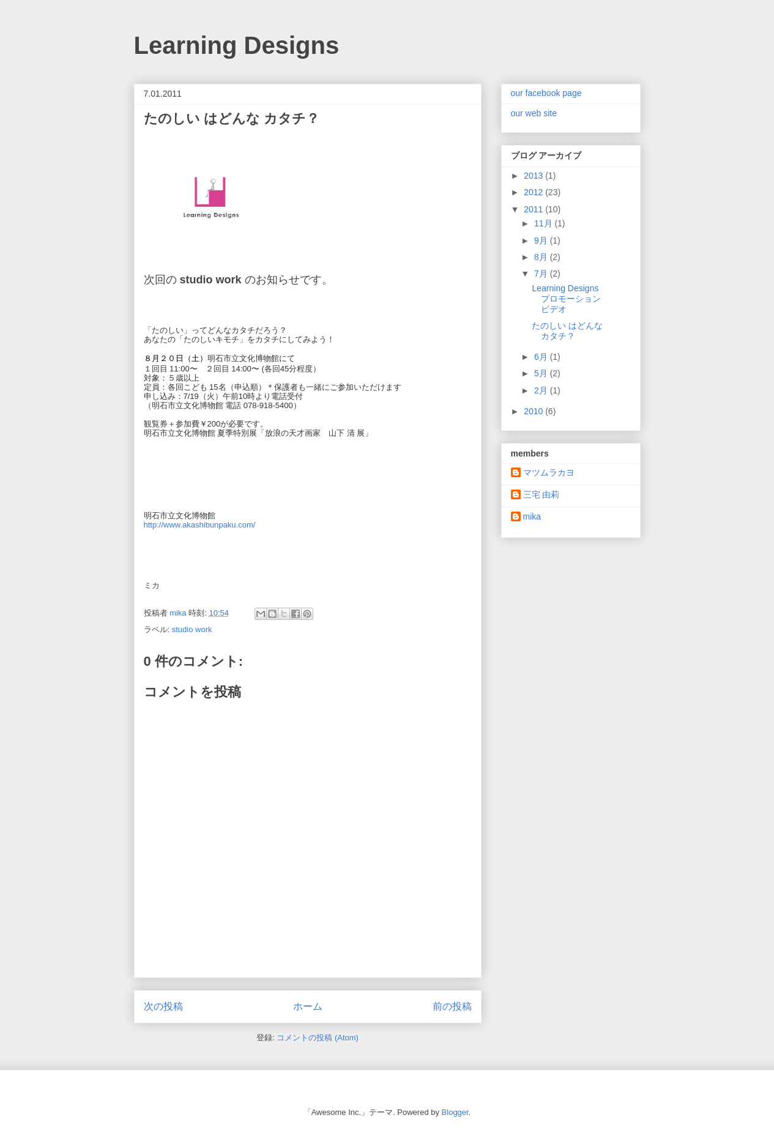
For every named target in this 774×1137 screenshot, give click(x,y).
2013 (534, 176)
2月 (542, 390)
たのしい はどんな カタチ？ (567, 331)
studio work (192, 629)
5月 (542, 373)
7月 (542, 273)
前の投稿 (452, 1006)
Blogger (455, 1112)
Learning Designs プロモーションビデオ (566, 298)
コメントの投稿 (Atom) (318, 1037)
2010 (534, 411)
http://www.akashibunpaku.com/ (200, 524)
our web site (534, 113)
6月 (542, 357)
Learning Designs (237, 45)
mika (532, 516)
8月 (542, 257)
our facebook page (546, 93)
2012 (534, 192)
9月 (542, 240)
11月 (544, 223)
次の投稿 (163, 1006)
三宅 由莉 (541, 494)
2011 (534, 209)
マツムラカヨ (549, 472)
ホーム (307, 1006)
